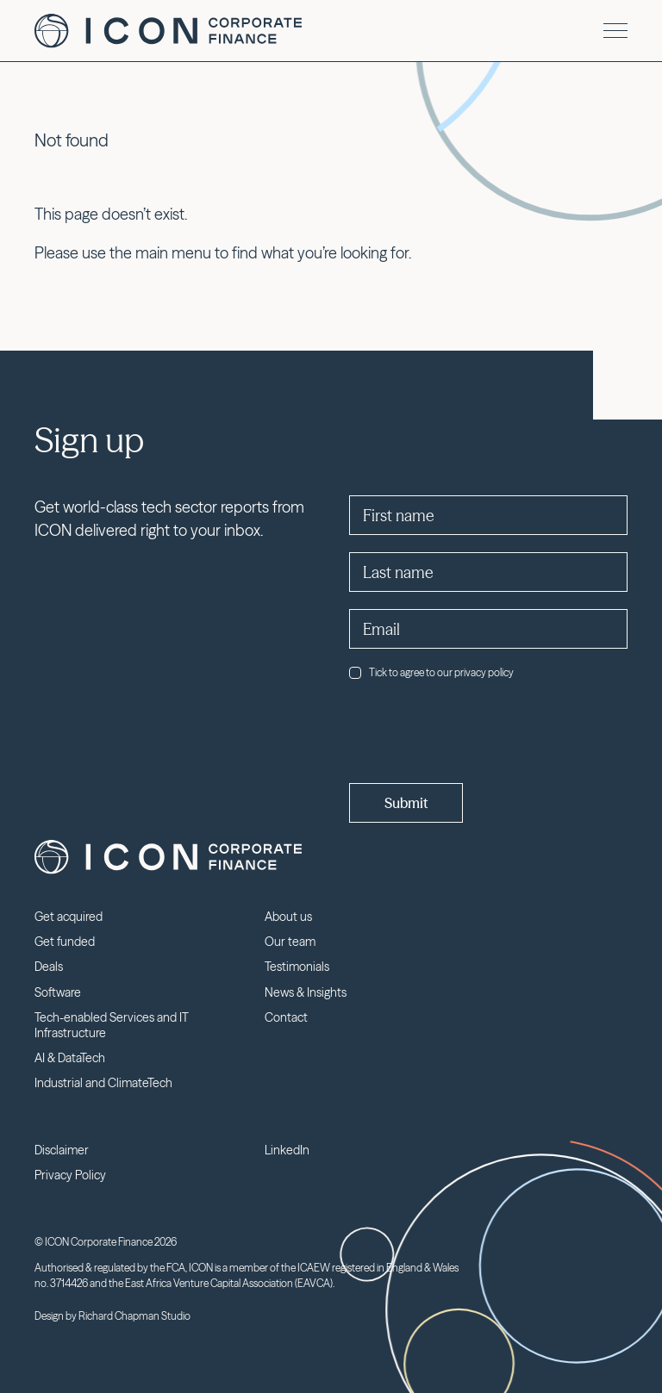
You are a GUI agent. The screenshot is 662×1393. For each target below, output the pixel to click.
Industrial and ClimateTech (103, 1083)
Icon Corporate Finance (168, 31)
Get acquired (68, 916)
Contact (286, 1017)
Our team (290, 941)
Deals (48, 966)
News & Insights (306, 992)
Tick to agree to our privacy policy (431, 672)
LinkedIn (287, 1150)
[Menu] (615, 30)
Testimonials (297, 966)
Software (57, 992)
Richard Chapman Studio (134, 1315)
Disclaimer (61, 1150)
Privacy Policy (70, 1175)
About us (288, 916)
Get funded (64, 941)
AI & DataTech (69, 1058)
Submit (406, 803)
